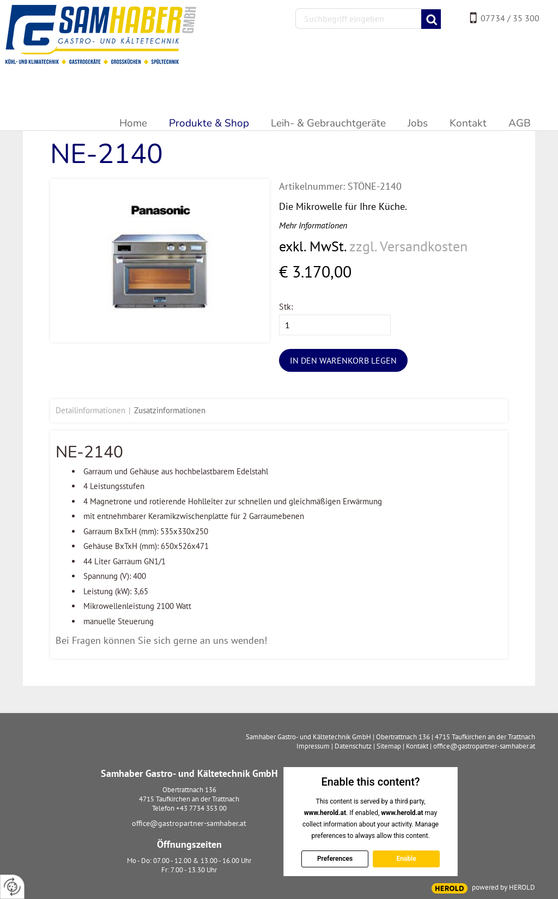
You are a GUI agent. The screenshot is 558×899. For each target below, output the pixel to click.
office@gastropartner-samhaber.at (189, 823)
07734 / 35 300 (510, 18)
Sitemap (389, 746)
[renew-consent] (12, 886)
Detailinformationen (90, 410)
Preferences (334, 858)
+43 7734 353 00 (201, 808)
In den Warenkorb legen (343, 360)
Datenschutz (353, 746)
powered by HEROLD (503, 887)
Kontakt (417, 746)
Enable (406, 858)
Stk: (286, 306)
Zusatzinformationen (169, 410)
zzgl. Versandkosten (408, 246)
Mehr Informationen (313, 225)
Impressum (313, 746)
